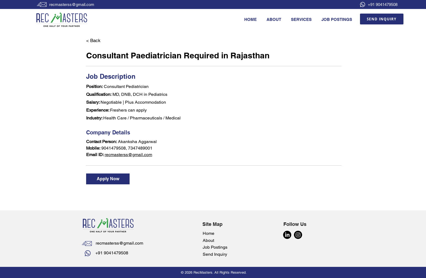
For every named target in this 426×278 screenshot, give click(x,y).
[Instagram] (298, 235)
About (208, 240)
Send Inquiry (215, 254)
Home (208, 233)
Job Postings (215, 247)
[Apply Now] (108, 178)
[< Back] (105, 40)
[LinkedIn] (287, 235)
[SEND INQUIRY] (381, 19)
